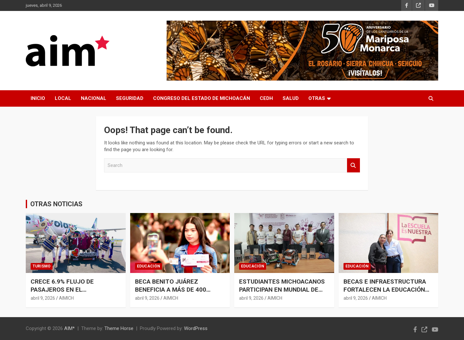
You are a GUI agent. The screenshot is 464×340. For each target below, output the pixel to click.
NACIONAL (93, 98)
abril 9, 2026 (43, 298)
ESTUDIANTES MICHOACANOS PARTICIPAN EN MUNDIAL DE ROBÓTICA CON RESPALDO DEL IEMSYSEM (282, 293)
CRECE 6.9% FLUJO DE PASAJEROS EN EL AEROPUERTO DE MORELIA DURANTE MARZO (68, 293)
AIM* (69, 328)
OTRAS (316, 98)
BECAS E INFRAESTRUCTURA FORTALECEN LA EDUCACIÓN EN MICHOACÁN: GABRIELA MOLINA (384, 293)
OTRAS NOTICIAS (56, 204)
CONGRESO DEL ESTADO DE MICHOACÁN (201, 98)
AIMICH (66, 298)
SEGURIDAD (129, 98)
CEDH (266, 98)
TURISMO (42, 266)
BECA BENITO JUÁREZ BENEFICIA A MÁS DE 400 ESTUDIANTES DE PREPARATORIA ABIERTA (170, 293)
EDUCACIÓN (148, 266)
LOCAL (63, 98)
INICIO (38, 98)
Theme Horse (118, 328)
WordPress (196, 328)
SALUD (291, 98)
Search (353, 165)
